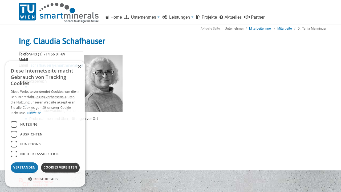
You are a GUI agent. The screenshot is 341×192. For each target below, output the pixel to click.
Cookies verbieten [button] (60, 167)
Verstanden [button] (24, 167)
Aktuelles (231, 17)
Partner (254, 17)
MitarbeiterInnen (261, 28)
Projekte (206, 17)
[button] (45, 178)
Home (113, 17)
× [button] (79, 67)
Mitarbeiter (285, 28)
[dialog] (45, 124)
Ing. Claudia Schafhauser (62, 41)
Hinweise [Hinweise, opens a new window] (34, 113)
